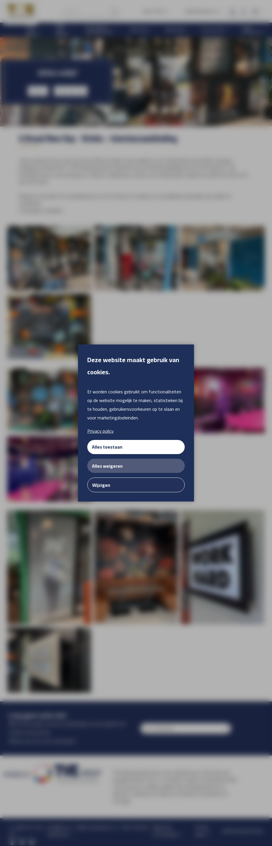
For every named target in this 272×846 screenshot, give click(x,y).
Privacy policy (100, 431)
